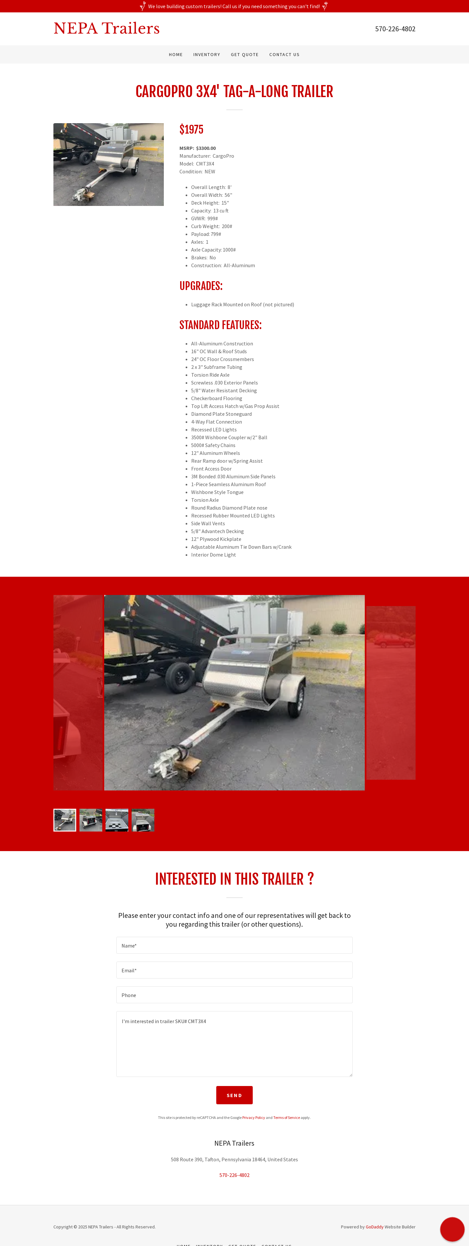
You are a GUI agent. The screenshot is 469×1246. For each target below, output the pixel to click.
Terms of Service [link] (286, 1117)
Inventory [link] (206, 54)
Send (234, 1095)
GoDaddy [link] (375, 1227)
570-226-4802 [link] (395, 28)
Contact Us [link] (284, 54)
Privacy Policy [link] (253, 1117)
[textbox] (234, 945)
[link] (143, 31)
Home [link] (176, 54)
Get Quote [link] (245, 54)
